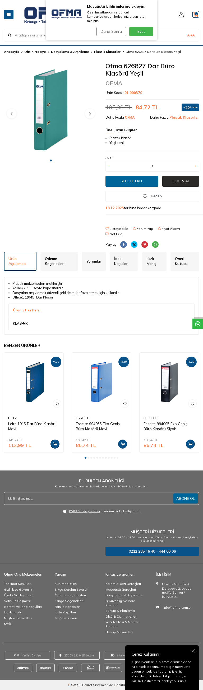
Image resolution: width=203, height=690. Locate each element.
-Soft (73, 685)
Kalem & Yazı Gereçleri (123, 584)
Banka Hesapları (68, 607)
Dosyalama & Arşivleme (70, 52)
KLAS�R (20, 323)
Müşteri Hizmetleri (18, 618)
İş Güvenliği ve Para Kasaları (120, 603)
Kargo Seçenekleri (69, 601)
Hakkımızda (13, 612)
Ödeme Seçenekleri (54, 261)
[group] (51, 109)
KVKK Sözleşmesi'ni (84, 511)
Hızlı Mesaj (151, 261)
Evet (141, 31)
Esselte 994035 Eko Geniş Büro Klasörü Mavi (98, 426)
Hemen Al (181, 181)
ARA (191, 35)
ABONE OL (185, 498)
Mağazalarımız (66, 618)
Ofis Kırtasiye (35, 52)
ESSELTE (82, 418)
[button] (51, 160)
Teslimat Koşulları (17, 584)
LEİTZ (12, 418)
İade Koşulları (121, 261)
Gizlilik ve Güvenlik (18, 589)
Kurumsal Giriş (66, 584)
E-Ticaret (85, 685)
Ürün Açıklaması (17, 261)
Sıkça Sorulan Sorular (71, 589)
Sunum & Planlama (120, 611)
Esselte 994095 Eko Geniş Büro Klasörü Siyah (165, 426)
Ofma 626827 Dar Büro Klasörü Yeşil (153, 52)
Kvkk (7, 624)
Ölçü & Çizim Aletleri (121, 616)
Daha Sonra (110, 31)
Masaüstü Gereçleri (120, 589)
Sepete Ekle (132, 181)
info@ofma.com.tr (177, 607)
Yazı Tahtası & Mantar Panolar (122, 624)
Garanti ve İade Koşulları (23, 607)
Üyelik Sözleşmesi (18, 595)
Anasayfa (11, 52)
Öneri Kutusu (181, 261)
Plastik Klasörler (107, 52)
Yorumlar (93, 261)
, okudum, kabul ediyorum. (101, 511)
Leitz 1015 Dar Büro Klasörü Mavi (32, 426)
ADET (109, 157)
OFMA (113, 83)
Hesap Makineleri (119, 632)
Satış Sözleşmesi (17, 601)
